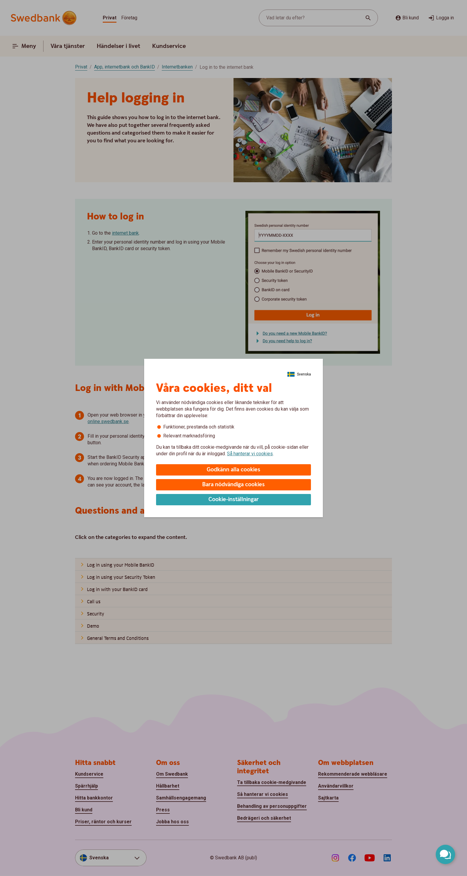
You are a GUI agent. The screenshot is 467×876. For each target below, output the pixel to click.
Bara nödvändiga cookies (233, 484)
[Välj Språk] (299, 374)
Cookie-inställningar (233, 499)
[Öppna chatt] (445, 854)
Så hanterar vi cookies (250, 453)
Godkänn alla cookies (233, 469)
